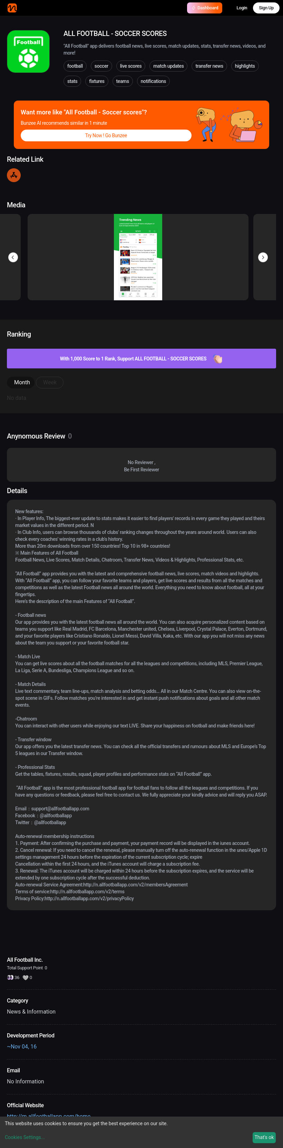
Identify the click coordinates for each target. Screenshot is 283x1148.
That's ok (264, 1137)
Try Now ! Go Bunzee (106, 135)
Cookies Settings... (25, 1137)
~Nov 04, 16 (22, 1046)
